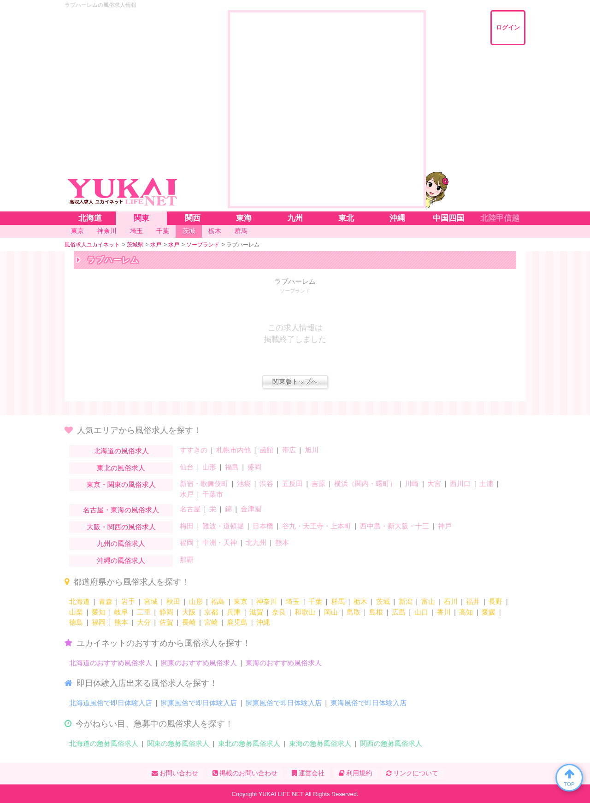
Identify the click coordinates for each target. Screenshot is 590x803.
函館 (266, 450)
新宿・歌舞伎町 (204, 483)
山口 (421, 612)
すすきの (193, 450)
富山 (428, 601)
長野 (495, 601)
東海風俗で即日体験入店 (368, 703)
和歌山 (305, 612)
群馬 (338, 601)
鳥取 (353, 612)
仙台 (187, 467)
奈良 (279, 612)
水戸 (187, 494)
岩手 (128, 601)
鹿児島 (237, 622)
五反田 (292, 483)
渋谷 (266, 483)
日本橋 (263, 526)
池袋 (244, 483)
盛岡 (254, 467)
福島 (232, 467)
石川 (451, 601)
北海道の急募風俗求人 (103, 743)
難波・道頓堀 (223, 526)
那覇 (187, 559)
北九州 (256, 542)
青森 (105, 601)
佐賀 (166, 622)
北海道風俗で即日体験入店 (110, 703)
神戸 (445, 526)
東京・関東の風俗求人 (121, 484)
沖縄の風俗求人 (121, 560)
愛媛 (489, 612)
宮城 (151, 601)
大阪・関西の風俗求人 (121, 527)
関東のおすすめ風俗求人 (199, 663)
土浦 (486, 483)
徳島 (76, 622)
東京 (241, 601)
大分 (144, 622)
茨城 (383, 601)
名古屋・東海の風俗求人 (121, 510)
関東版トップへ (295, 381)
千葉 (315, 601)
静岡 (166, 612)
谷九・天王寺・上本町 (316, 526)
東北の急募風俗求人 (249, 743)
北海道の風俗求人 (121, 451)
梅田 (187, 526)
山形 (209, 467)
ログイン (508, 27)
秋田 (173, 601)
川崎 (412, 483)
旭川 (312, 450)
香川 (444, 612)
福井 (473, 601)
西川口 (460, 483)
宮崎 (211, 622)
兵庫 (234, 612)
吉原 (318, 483)
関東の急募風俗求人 (178, 743)
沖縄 (263, 622)
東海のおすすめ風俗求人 (284, 663)
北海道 (79, 601)
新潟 (406, 601)
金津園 (251, 509)
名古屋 (190, 509)
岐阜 (121, 612)
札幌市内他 (233, 450)
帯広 (289, 450)
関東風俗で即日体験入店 (199, 703)
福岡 (187, 542)
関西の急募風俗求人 (391, 743)
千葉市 (212, 494)
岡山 (331, 612)
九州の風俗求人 (121, 543)
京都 (211, 612)
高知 (466, 612)
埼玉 (293, 601)
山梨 (76, 612)
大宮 (434, 483)
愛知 (99, 612)
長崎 (189, 622)
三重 (144, 612)
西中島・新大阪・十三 (394, 526)
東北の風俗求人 (121, 468)
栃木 (360, 601)
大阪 (189, 612)
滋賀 (256, 612)
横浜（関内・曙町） (365, 483)
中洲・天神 (219, 542)
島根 (376, 612)
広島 (399, 612)
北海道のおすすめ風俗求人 (110, 663)
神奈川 (266, 601)
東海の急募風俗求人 (320, 743)
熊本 (282, 542)
